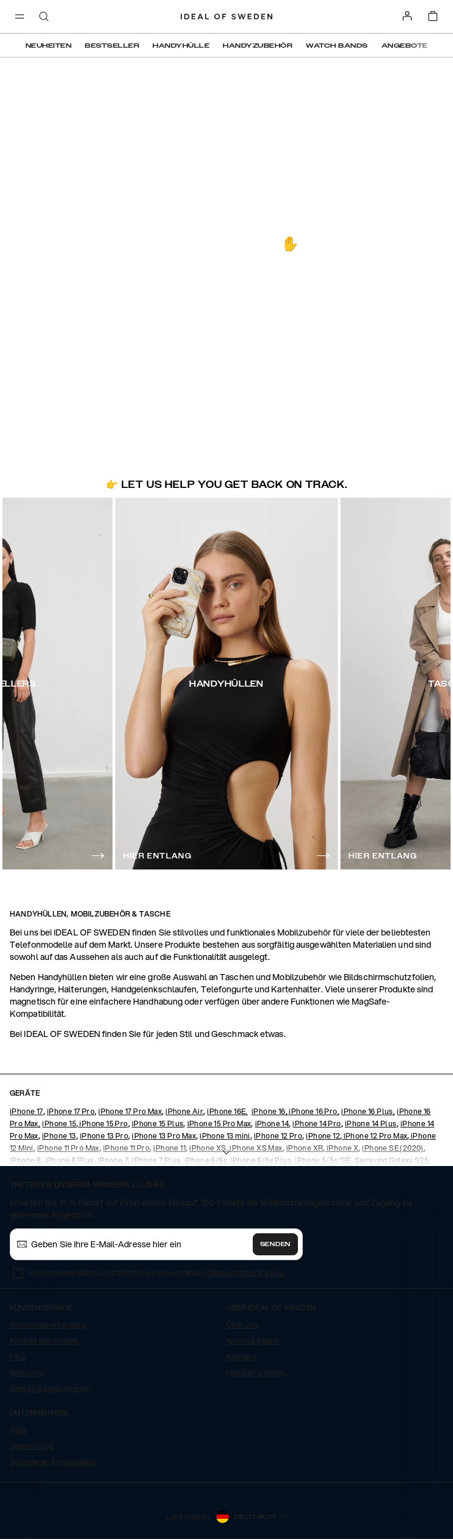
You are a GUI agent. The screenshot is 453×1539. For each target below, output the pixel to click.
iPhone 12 (323, 1136)
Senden (275, 1244)
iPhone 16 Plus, (368, 1111)
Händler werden (256, 1372)
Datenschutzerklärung (245, 1273)
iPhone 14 (272, 1123)
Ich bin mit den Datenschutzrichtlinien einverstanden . (155, 1273)
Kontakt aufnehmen (44, 1340)
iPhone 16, (270, 1111)
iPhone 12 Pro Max (374, 1136)
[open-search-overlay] (44, 17)
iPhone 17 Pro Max (130, 1111)
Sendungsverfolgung (47, 1324)
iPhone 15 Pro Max (219, 1123)
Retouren (26, 1372)
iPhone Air (184, 1111)
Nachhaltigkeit (253, 1340)
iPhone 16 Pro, (314, 1111)
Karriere (241, 1356)
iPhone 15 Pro (103, 1123)
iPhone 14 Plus (371, 1123)
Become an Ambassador (52, 1461)
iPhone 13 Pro (104, 1136)
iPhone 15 (59, 1123)
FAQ (18, 1356)
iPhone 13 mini (225, 1136)
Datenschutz (32, 1446)
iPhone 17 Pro (71, 1111)
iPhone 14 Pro (316, 1123)
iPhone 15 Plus (158, 1123)
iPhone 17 (26, 1111)
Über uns (242, 1324)
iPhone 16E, (227, 1111)
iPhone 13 (59, 1136)
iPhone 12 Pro (278, 1136)
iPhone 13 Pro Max (164, 1136)
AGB (18, 1430)
